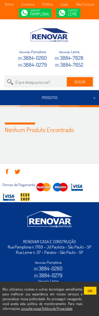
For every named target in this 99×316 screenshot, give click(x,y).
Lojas (64, 4)
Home (9, 4)
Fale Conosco (85, 4)
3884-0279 (32, 64)
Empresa (28, 4)
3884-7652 (69, 64)
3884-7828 (69, 57)
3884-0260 (32, 57)
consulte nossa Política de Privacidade (46, 308)
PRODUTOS (50, 97)
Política (47, 4)
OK (90, 291)
